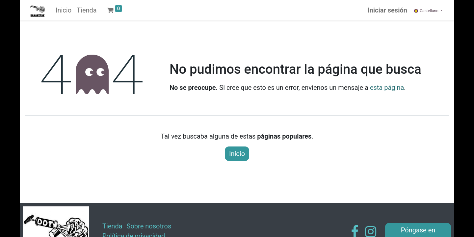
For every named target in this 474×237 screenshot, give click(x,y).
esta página (387, 88)
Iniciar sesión (387, 10)
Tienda (112, 226)
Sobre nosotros (149, 226)
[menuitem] (63, 10)
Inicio (237, 154)
